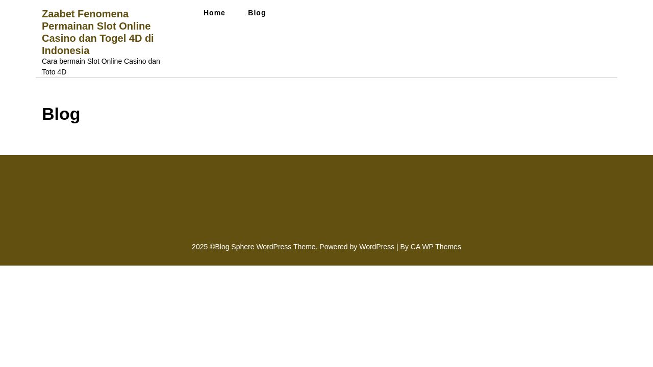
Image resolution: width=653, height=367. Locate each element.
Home (214, 13)
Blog (257, 13)
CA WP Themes (436, 247)
